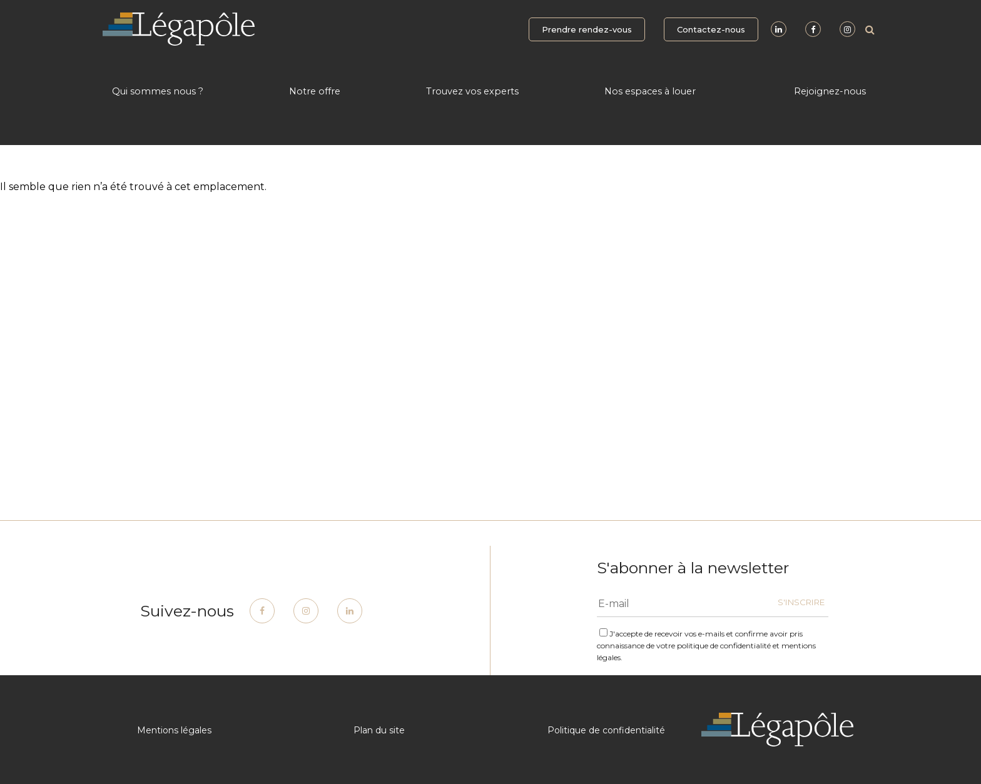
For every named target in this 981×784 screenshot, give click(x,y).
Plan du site (379, 730)
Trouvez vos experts (472, 91)
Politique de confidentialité (606, 730)
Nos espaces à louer (650, 91)
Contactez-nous (711, 29)
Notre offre (314, 91)
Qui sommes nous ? (157, 91)
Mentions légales (174, 730)
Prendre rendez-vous (587, 29)
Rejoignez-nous (830, 91)
